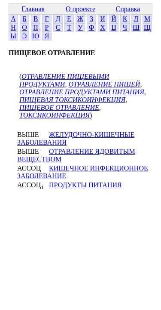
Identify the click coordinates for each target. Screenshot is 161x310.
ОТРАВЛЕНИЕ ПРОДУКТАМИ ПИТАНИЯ (81, 92)
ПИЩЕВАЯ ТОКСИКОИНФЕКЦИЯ (72, 99)
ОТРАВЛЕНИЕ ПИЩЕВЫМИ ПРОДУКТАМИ (64, 80)
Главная (33, 8)
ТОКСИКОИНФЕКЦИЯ (54, 115)
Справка (128, 8)
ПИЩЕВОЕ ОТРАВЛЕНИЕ (59, 107)
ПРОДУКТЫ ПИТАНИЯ (85, 185)
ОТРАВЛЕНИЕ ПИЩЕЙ (104, 84)
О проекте (80, 8)
